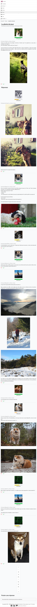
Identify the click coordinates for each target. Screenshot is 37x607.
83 (18, 584)
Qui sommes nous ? (27, 604)
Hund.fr (3, 1)
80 (18, 576)
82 (18, 581)
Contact (33, 604)
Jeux (2, 16)
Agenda (3, 14)
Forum (2, 12)
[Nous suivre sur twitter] (14, 606)
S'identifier (4, 18)
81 (18, 579)
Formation (3, 3)
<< (18, 567)
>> (18, 591)
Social (2, 8)
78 (18, 572)
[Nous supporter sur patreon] (21, 606)
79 (18, 574)
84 (18, 586)
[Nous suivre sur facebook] (11, 606)
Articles (3, 10)
